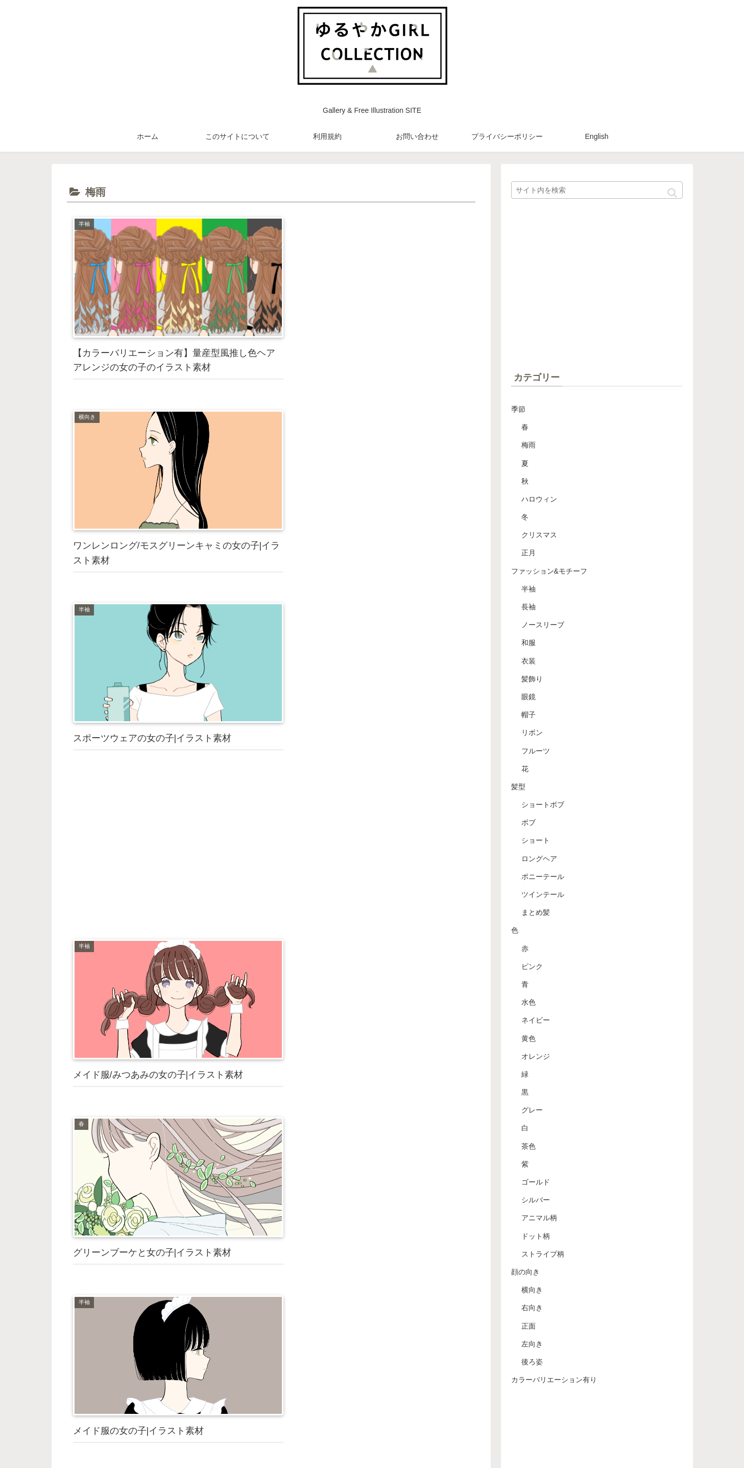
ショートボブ (542, 804)
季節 (518, 409)
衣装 (528, 661)
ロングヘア (539, 859)
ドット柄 (535, 1236)
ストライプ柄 (542, 1254)
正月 (528, 553)
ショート (535, 840)
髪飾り (532, 679)
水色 (528, 1002)
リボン (532, 732)
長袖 (528, 607)
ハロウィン (539, 499)
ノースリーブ (542, 625)
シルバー (535, 1200)
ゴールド (535, 1182)
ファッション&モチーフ (549, 571)
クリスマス (539, 535)
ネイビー (535, 1020)
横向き (532, 1290)
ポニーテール (542, 876)
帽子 (528, 715)
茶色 (528, 1146)
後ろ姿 (532, 1362)
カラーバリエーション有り (554, 1380)
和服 (528, 642)
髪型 (518, 787)
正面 (528, 1326)
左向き (532, 1344)
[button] (672, 193)
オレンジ (535, 1056)
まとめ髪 (535, 912)
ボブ (528, 822)
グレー (532, 1110)
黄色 (528, 1038)
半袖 (528, 589)
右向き (532, 1308)
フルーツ (535, 751)
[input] (597, 190)
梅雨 (528, 445)
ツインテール (542, 894)
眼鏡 (528, 697)
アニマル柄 (539, 1218)
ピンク (532, 966)
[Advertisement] (374, 465)
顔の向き (525, 1272)
